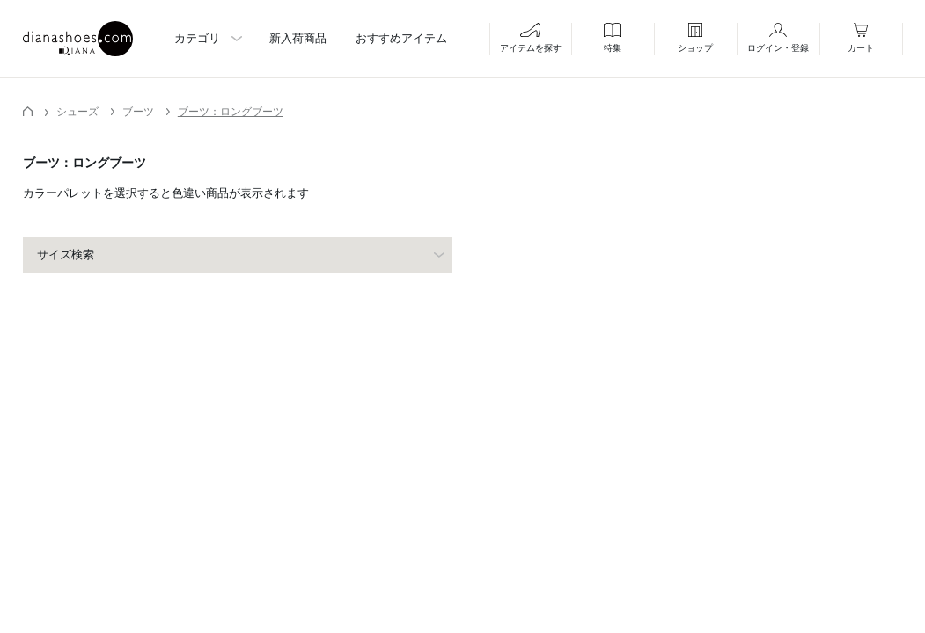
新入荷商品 (298, 38)
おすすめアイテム (401, 38)
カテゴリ (197, 38)
